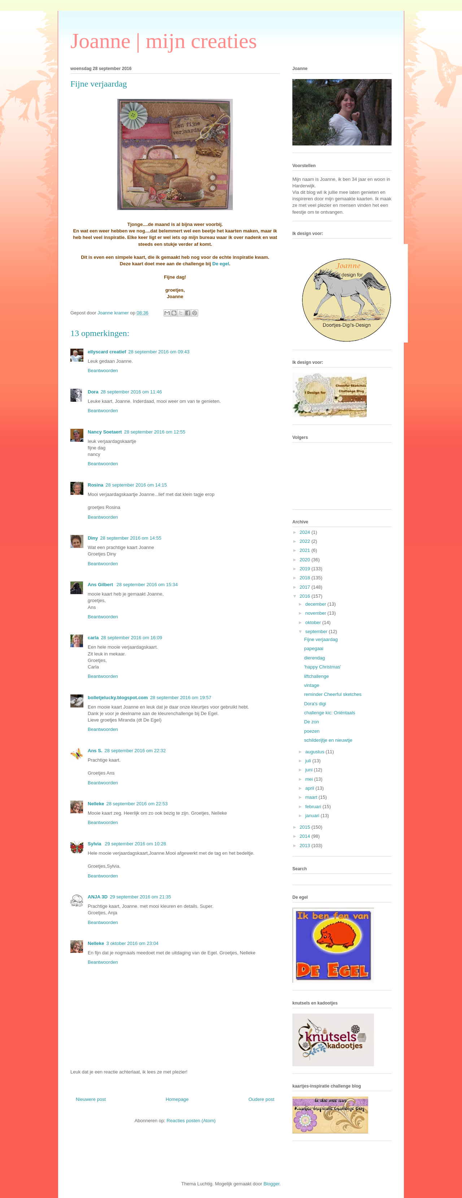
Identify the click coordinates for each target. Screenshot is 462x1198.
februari (314, 806)
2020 (305, 559)
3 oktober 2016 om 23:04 (132, 943)
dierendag (314, 658)
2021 (305, 550)
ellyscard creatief (107, 351)
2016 (305, 596)
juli (309, 760)
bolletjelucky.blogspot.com (118, 697)
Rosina (95, 485)
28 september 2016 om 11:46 (131, 392)
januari (313, 815)
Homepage (177, 1099)
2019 (305, 568)
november (316, 613)
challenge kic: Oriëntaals (329, 712)
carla (93, 637)
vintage (311, 685)
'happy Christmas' (322, 667)
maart (312, 797)
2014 (305, 836)
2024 (305, 532)
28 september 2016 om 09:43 (158, 351)
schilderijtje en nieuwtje (328, 740)
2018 (305, 577)
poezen (311, 731)
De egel (220, 263)
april (310, 788)
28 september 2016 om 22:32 (135, 750)
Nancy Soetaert (105, 432)
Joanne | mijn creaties (163, 41)
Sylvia (95, 843)
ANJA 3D (98, 896)
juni (309, 769)
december (316, 604)
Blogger (271, 1183)
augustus (315, 751)
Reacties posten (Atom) (191, 1120)
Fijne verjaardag (320, 639)
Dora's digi (315, 703)
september (317, 631)
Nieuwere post (91, 1099)
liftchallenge (316, 676)
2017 (305, 587)
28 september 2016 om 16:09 (131, 637)
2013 (305, 845)
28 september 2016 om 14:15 (136, 485)
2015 (305, 827)
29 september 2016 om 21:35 (140, 896)
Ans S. (95, 750)
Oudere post (261, 1099)
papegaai (313, 648)
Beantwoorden (103, 370)
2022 (305, 541)
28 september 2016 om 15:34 (147, 584)
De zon (311, 721)
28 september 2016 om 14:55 (130, 538)
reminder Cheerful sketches (332, 694)
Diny (93, 538)
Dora (93, 392)
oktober (313, 622)
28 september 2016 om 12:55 (155, 432)
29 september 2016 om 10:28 (135, 843)
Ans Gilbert (101, 584)
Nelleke (96, 803)
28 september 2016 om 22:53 (137, 803)
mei (309, 779)
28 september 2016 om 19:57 (181, 697)
